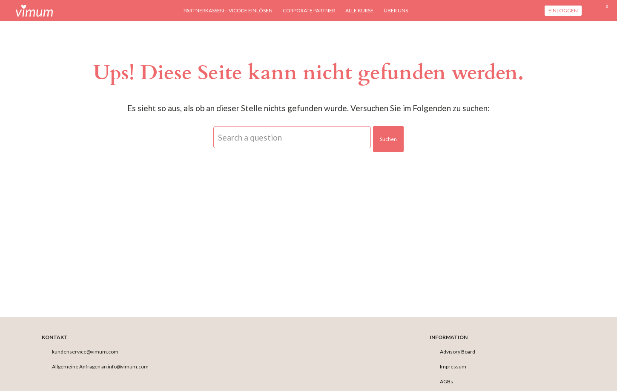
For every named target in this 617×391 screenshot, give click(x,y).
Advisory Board (457, 351)
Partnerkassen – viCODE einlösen (228, 10)
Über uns (396, 10)
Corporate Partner (309, 10)
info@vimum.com (128, 366)
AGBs (446, 381)
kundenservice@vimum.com (85, 351)
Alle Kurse (359, 10)
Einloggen (563, 10)
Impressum (453, 366)
